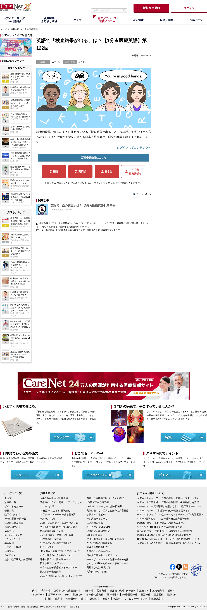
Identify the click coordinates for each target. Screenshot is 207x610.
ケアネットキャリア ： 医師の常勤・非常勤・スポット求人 (168, 498)
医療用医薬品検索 (13, 522)
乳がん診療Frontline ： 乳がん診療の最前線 (159, 526)
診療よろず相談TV (96, 514)
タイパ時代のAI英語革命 (99, 543)
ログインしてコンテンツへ (134, 147)
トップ (3, 29)
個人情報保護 (32, 607)
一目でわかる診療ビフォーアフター (58, 567)
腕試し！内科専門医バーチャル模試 (105, 498)
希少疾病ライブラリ (97, 518)
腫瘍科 (171, 590)
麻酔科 (106, 598)
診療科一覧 (10, 502)
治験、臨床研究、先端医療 (18, 559)
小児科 (47, 598)
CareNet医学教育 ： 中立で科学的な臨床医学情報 (163, 518)
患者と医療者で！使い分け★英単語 (105, 539)
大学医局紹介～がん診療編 (54, 498)
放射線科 (94, 598)
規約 (23, 607)
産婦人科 (171, 594)
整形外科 (145, 594)
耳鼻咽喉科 (71, 598)
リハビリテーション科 (135, 598)
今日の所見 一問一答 (15, 518)
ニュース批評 (47, 506)
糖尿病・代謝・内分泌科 (122, 590)
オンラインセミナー (14, 539)
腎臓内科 (101, 590)
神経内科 (77, 594)
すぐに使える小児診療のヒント (56, 555)
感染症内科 (158, 590)
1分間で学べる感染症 (98, 502)
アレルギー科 (38, 594)
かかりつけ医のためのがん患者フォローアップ (109, 563)
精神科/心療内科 (94, 594)
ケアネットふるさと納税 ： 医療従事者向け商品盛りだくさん (169, 543)
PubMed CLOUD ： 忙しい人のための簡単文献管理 (164, 535)
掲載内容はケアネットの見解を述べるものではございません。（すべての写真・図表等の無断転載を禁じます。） (94, 223)
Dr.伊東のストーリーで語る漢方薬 (58, 514)
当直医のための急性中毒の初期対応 (58, 526)
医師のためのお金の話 (98, 551)
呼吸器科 (45, 590)
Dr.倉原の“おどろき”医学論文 (55, 510)
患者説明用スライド (14, 526)
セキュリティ (62, 607)
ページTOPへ (143, 193)
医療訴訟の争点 (95, 522)
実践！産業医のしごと (98, 547)
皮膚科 (58, 598)
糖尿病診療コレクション (53, 530)
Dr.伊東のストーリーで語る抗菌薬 (104, 506)
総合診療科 (157, 598)
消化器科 (88, 590)
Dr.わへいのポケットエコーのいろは (59, 522)
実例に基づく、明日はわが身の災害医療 (108, 510)
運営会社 (73, 607)
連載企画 (15, 29)
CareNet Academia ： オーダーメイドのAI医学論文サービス (168, 539)
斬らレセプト (47, 547)
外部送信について (47, 607)
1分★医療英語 (31, 29)
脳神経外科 (113, 594)
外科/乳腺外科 (129, 594)
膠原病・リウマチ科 (58, 594)
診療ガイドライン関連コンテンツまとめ (61, 502)
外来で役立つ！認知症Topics (55, 559)
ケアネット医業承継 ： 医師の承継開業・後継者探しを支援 (168, 502)
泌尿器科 (158, 594)
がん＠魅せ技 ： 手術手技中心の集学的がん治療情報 (164, 530)
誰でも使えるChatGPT (98, 526)
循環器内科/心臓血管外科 (67, 590)
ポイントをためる (13, 506)
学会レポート (11, 543)
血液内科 (144, 590)
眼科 (83, 598)
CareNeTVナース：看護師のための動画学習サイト (163, 510)
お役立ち (9, 551)
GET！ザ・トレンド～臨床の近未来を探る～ (109, 559)
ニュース (9, 530)
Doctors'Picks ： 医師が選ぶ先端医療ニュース (161, 522)
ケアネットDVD (12, 547)
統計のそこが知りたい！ (99, 530)
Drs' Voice (9, 555)
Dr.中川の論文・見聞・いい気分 (56, 535)
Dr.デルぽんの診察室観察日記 (55, 543)
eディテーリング (13, 535)
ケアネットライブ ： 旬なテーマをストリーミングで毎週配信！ (170, 514)
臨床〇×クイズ (12, 514)
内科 (34, 590)
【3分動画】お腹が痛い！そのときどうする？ (62, 551)
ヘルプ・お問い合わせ (10, 607)
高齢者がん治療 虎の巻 (99, 567)
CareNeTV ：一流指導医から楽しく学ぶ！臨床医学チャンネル (169, 506)
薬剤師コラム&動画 (97, 571)
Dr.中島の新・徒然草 (51, 539)
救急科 (116, 598)
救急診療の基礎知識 (50, 571)
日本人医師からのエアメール (102, 555)
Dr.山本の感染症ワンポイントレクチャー (61, 575)
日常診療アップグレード (53, 563)
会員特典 (9, 510)
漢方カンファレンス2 (51, 518)
